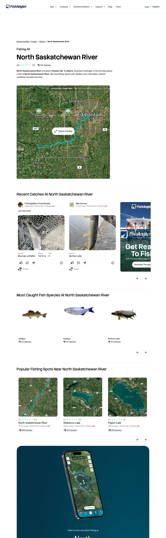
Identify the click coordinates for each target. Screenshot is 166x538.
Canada (34, 41)
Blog (110, 6)
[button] (63, 131)
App (52, 6)
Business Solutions (82, 6)
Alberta (42, 41)
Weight (40, 253)
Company (64, 6)
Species (20, 253)
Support (98, 6)
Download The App (142, 264)
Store (118, 6)
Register (156, 6)
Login (147, 6)
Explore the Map (23, 41)
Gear (50, 253)
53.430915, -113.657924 (64, 88)
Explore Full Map (65, 131)
